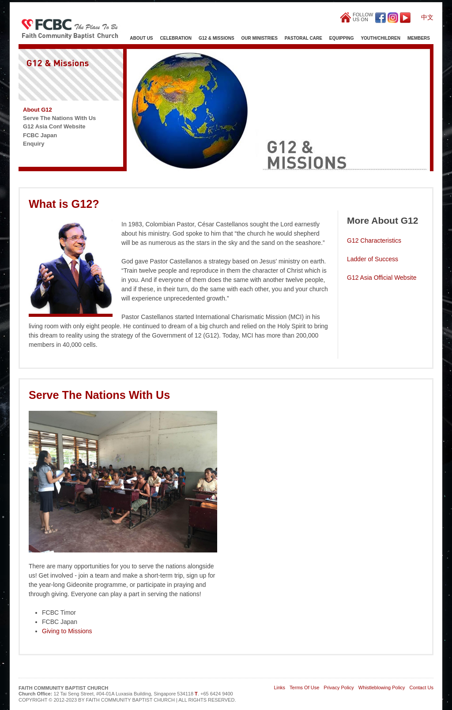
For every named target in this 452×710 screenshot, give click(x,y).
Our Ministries (259, 38)
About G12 (37, 109)
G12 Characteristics (374, 240)
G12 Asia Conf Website (54, 126)
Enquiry (33, 143)
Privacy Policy (339, 687)
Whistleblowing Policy (381, 687)
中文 (427, 17)
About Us (141, 38)
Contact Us (421, 687)
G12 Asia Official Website (381, 277)
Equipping (341, 38)
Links (279, 687)
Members (418, 38)
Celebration (176, 38)
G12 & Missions (216, 38)
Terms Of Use (304, 687)
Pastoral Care (303, 38)
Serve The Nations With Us (59, 118)
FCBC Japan (40, 135)
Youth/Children (380, 38)
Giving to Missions (67, 631)
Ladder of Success (372, 259)
